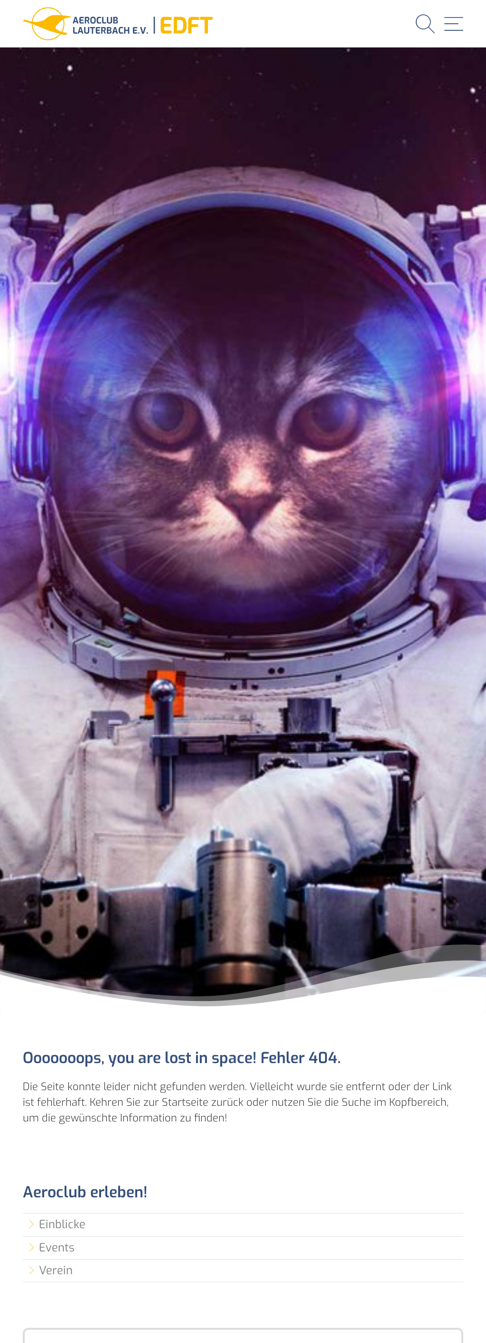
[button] (425, 23)
